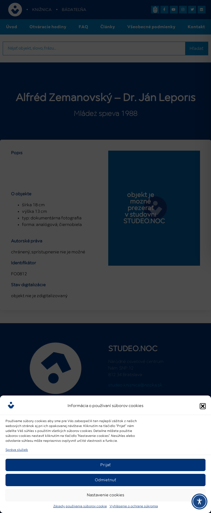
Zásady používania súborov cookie (80, 506)
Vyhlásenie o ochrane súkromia (134, 506)
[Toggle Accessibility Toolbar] (199, 501)
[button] (203, 406)
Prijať (105, 465)
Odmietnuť (105, 480)
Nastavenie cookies (105, 495)
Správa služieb (16, 450)
